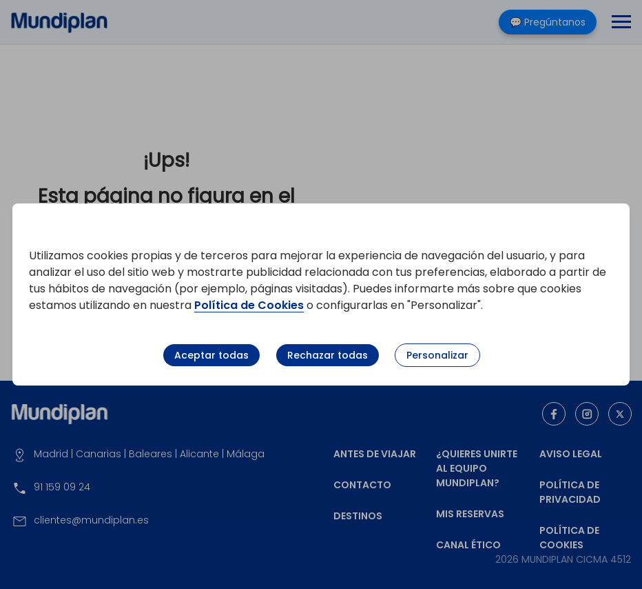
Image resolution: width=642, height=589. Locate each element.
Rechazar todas (327, 355)
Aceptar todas (211, 355)
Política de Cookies (249, 305)
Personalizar (437, 355)
